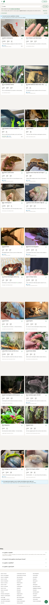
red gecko (19, 591)
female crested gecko (21, 600)
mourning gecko (36, 573)
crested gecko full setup (21, 574)
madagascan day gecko (37, 587)
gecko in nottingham (4, 576)
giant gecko (35, 576)
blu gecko (35, 578)
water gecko (35, 580)
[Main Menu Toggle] (2, 1)
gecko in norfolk (4, 578)
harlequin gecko (20, 602)
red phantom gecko (36, 585)
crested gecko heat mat (21, 573)
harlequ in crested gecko (5, 595)
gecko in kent (3, 587)
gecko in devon (4, 573)
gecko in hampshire (4, 580)
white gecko (35, 584)
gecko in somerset (4, 585)
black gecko (35, 593)
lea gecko (35, 595)
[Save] (22, 38)
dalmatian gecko (36, 591)
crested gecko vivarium (5, 598)
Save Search (4, 13)
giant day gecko (20, 576)
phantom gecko (20, 582)
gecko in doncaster (4, 589)
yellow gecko (35, 598)
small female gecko (36, 596)
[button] (12, 28)
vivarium (2, 591)
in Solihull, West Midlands (15, 8)
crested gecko (19, 598)
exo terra (2, 602)
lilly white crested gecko (5, 600)
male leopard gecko (20, 596)
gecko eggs (3, 596)
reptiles (34, 582)
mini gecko (19, 589)
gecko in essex (3, 584)
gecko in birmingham (5, 574)
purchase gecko (20, 578)
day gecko (19, 587)
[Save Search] (46, 601)
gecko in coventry (4, 582)
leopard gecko (19, 585)
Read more (45, 10)
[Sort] (46, 13)
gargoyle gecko (20, 593)
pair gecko (35, 589)
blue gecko (19, 580)
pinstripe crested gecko (5, 593)
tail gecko (18, 584)
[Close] (48, 16)
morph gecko (19, 595)
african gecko (35, 574)
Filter (45, 6)
